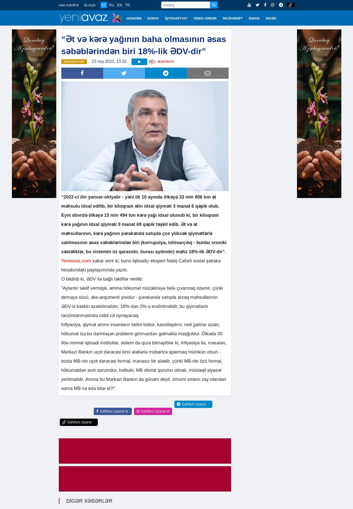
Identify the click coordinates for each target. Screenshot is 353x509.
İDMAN (254, 18)
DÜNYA (153, 18)
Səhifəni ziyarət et (112, 411)
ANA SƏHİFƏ (69, 5)
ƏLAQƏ (90, 5)
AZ (104, 5)
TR (127, 5)
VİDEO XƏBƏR (205, 18)
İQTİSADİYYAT (176, 18)
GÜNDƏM (133, 18)
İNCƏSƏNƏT (233, 18)
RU (111, 5)
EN (119, 5)
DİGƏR (271, 18)
